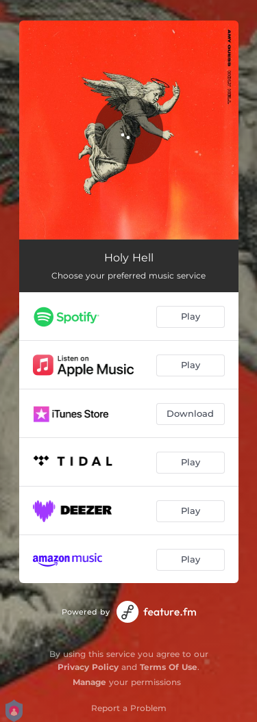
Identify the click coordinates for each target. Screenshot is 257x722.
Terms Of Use (168, 667)
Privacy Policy (88, 667)
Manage (89, 682)
